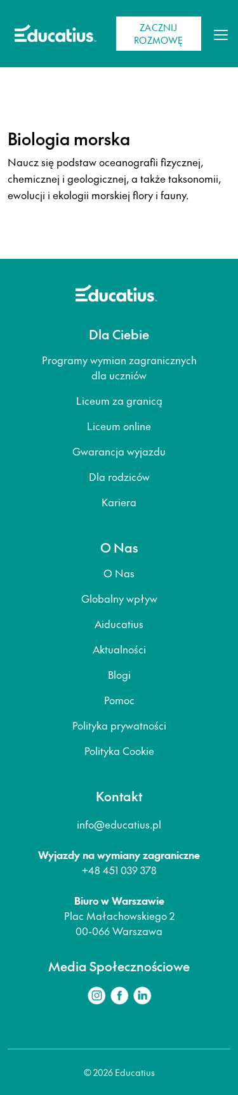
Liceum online (119, 426)
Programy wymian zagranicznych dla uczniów (119, 367)
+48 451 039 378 (119, 870)
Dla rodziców (119, 476)
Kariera (119, 502)
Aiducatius (119, 624)
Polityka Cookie (119, 750)
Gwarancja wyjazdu (119, 451)
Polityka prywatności (119, 725)
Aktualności (119, 649)
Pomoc (119, 700)
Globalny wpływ (119, 598)
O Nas (119, 573)
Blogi (119, 674)
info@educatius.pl (119, 824)
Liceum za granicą (119, 400)
